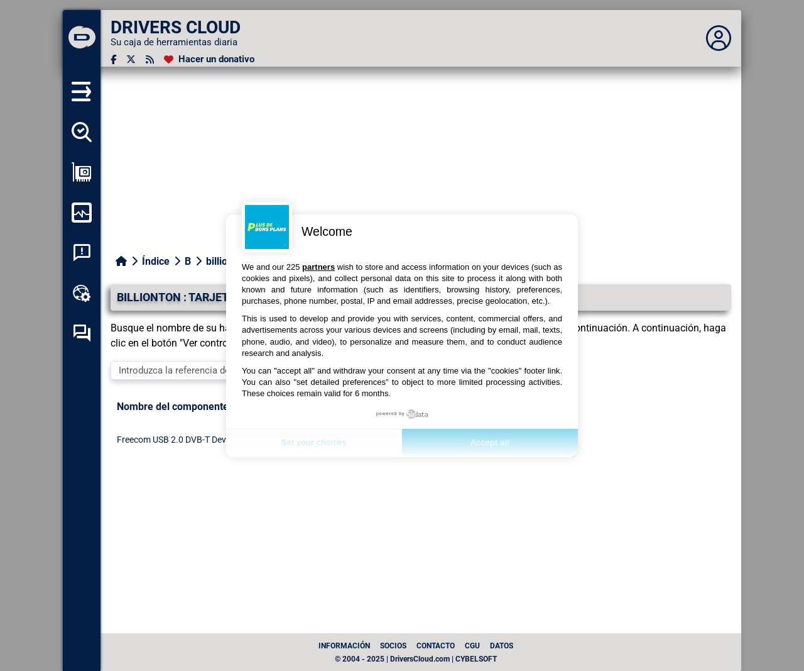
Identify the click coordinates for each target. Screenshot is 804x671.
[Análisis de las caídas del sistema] (82, 253)
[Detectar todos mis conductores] (82, 132)
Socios (393, 645)
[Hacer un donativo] (209, 59)
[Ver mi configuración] (82, 172)
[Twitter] (131, 59)
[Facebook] (113, 59)
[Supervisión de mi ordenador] (82, 212)
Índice (156, 261)
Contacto (435, 645)
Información (344, 645)
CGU (472, 645)
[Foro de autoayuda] (82, 333)
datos (501, 645)
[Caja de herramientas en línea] (82, 293)
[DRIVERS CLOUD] (81, 38)
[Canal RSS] (150, 59)
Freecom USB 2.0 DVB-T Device (177, 440)
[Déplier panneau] (718, 38)
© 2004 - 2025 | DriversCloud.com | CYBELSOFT (416, 659)
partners (318, 267)
